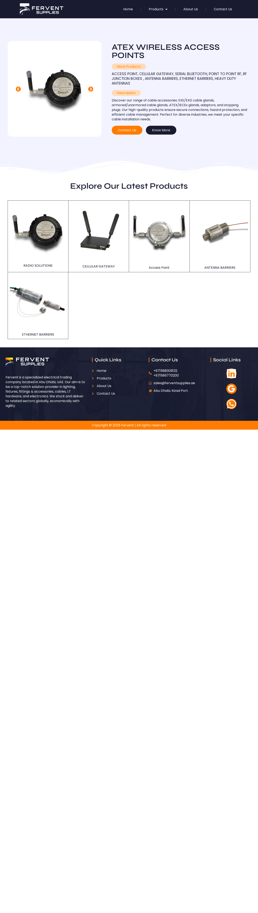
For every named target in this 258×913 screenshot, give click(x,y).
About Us (190, 9)
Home (128, 9)
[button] (18, 88)
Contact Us (223, 9)
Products (158, 9)
